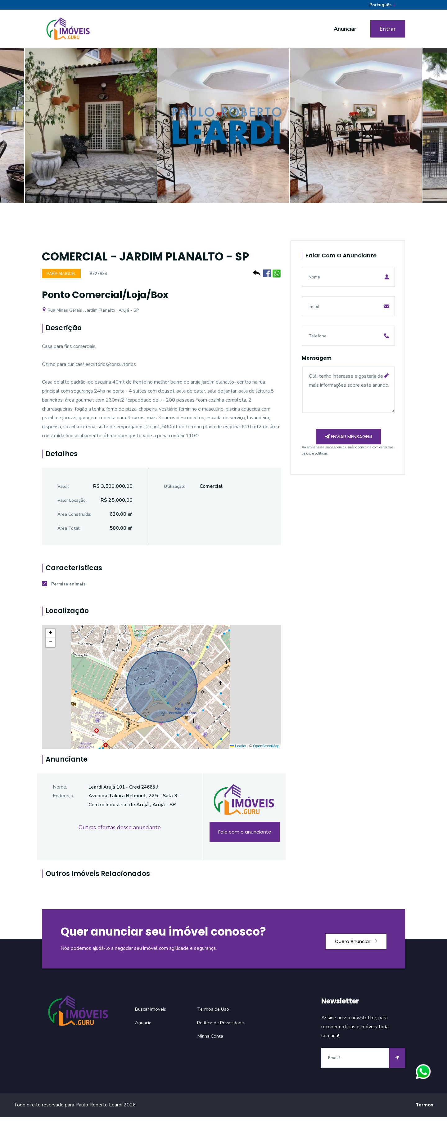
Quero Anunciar (351, 942)
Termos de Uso (214, 1012)
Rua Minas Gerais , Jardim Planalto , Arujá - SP (90, 314)
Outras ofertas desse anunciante (120, 831)
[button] (50, 637)
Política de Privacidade (221, 1026)
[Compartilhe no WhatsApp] (276, 276)
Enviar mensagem (348, 441)
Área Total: (68, 532)
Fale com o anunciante (245, 835)
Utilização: (174, 490)
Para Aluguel (63, 277)
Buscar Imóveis (151, 1012)
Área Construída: (74, 518)
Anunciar (345, 32)
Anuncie (143, 1026)
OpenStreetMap (266, 750)
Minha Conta (210, 1040)
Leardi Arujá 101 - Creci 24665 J (125, 790)
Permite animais (63, 588)
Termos (424, 1108)
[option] (223, 133)
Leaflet (238, 750)
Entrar (388, 32)
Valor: (63, 490)
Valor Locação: (72, 504)
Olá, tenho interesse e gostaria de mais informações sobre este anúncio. (348, 393)
